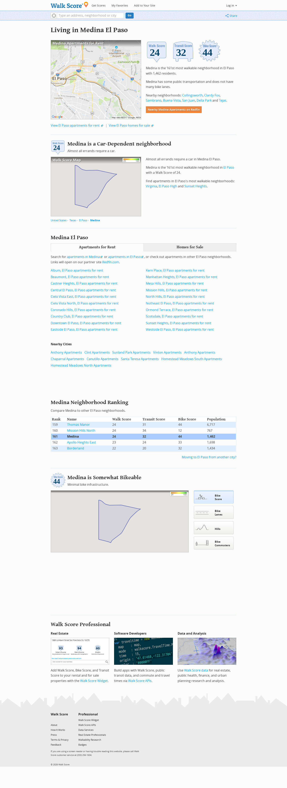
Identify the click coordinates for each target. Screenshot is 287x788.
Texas (72, 220)
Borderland (75, 448)
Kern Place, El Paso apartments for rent (175, 270)
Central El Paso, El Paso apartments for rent (83, 290)
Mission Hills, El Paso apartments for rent (176, 290)
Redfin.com (110, 262)
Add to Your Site (144, 5)
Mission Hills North (81, 430)
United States (59, 220)
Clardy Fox (212, 95)
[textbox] (90, 15)
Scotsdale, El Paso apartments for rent (174, 316)
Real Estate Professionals (92, 734)
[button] (54, 15)
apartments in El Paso (124, 257)
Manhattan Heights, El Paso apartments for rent (181, 277)
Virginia (151, 186)
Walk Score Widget (94, 680)
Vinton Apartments (167, 352)
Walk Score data (196, 670)
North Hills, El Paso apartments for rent (175, 297)
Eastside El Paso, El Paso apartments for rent (84, 329)
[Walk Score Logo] (69, 5)
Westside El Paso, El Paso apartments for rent (180, 329)
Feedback (56, 744)
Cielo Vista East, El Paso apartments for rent (83, 297)
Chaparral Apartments (67, 359)
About (54, 724)
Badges (82, 744)
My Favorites (120, 5)
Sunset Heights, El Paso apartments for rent (178, 323)
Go (129, 15)
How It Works (58, 729)
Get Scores (99, 5)
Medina (95, 220)
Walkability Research (89, 739)
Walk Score (59, 714)
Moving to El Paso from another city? (209, 457)
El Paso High (168, 186)
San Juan (188, 100)
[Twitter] (53, 719)
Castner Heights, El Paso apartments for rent (84, 283)
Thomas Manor (78, 425)
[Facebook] (59, 719)
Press (54, 734)
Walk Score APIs (140, 680)
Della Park (204, 100)
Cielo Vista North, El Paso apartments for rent (85, 303)
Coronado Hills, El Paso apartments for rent (83, 310)
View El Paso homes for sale (129, 125)
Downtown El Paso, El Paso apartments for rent (86, 323)
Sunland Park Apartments (131, 352)
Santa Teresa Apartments (140, 359)
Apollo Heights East (81, 442)
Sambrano (153, 100)
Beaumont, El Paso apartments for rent (80, 277)
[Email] (65, 719)
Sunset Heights (195, 186)
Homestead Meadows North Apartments (81, 365)
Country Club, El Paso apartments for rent (82, 316)
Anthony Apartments (66, 352)
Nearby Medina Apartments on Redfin (174, 109)
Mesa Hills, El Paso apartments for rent (175, 283)
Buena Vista (172, 100)
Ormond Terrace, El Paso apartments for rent (179, 310)
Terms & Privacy (59, 739)
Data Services (86, 729)
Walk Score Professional (81, 624)
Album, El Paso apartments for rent (77, 270)
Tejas (222, 100)
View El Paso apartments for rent (75, 125)
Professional (88, 714)
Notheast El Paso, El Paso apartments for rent (180, 303)
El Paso (83, 220)
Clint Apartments (97, 352)
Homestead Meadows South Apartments (191, 359)
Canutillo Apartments (102, 359)
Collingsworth (192, 95)
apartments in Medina (83, 257)
